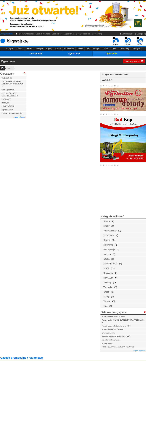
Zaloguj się (140, 34)
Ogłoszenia (111, 53)
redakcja (116, 41)
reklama (128, 41)
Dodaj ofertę (97, 34)
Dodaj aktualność (43, 34)
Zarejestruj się (127, 34)
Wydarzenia (74, 53)
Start (9, 68)
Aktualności (36, 53)
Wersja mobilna (6, 34)
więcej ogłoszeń (19, 117)
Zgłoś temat (69, 34)
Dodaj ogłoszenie (83, 34)
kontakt (140, 41)
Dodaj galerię (57, 34)
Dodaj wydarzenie (26, 34)
